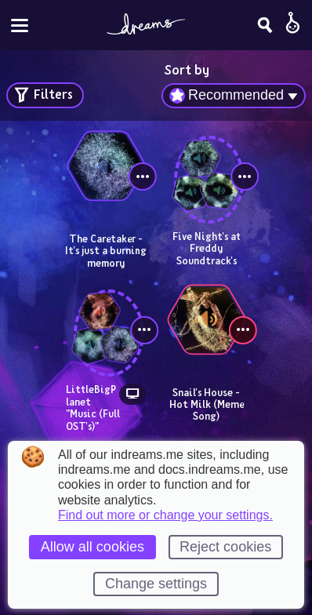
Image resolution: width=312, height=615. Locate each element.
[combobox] (233, 95)
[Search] (265, 25)
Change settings (156, 583)
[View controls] (143, 176)
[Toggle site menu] (19, 25)
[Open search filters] (45, 95)
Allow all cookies (92, 547)
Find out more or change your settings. (165, 515)
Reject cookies (225, 547)
